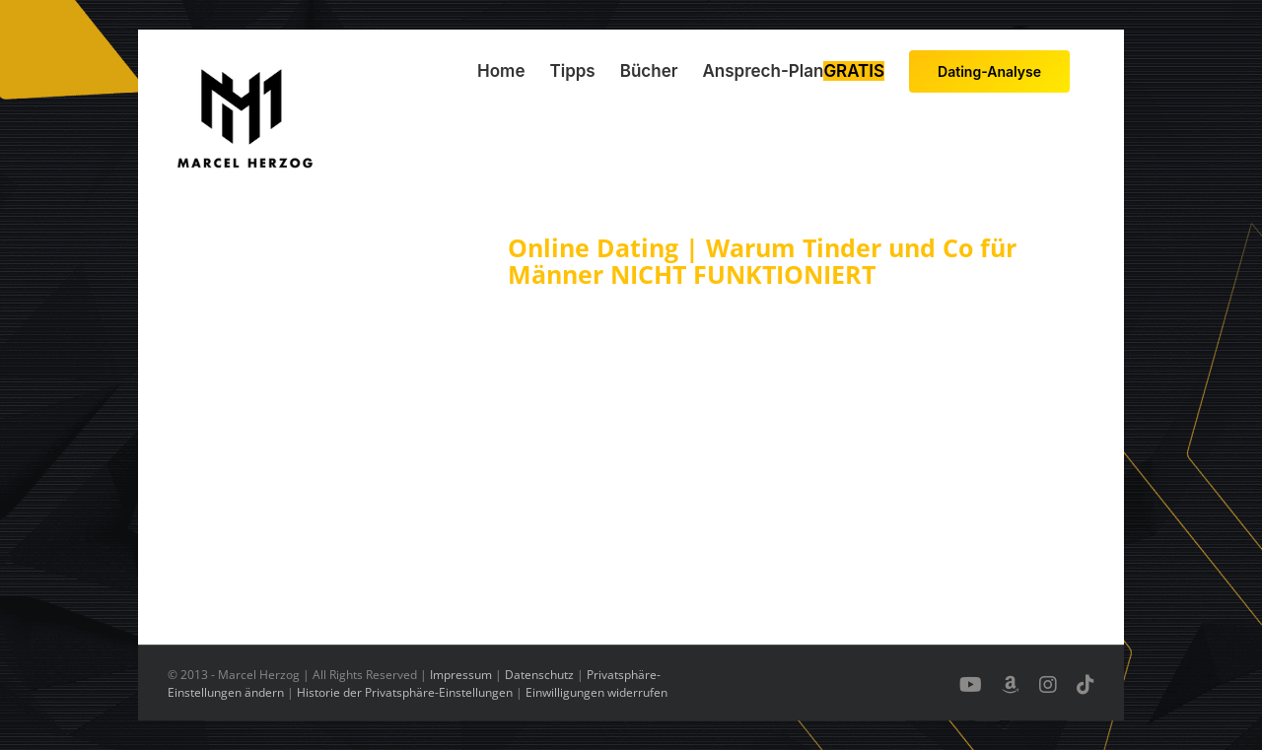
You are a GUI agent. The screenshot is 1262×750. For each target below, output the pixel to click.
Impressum (461, 674)
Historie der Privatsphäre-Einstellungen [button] (405, 692)
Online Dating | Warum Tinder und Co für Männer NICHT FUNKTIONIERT (762, 261)
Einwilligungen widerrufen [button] (596, 692)
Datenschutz (539, 674)
